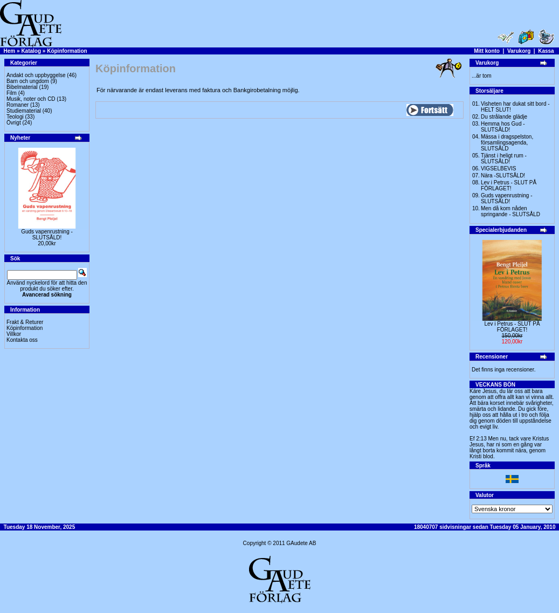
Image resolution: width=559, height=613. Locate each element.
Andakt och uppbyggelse (36, 75)
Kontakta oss (22, 340)
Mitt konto (487, 51)
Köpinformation (67, 51)
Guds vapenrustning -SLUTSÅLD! (47, 234)
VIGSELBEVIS (498, 168)
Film (11, 93)
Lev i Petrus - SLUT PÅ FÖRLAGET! (508, 185)
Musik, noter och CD (31, 99)
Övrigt (13, 123)
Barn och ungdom (27, 81)
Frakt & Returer (24, 322)
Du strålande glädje (504, 117)
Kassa (546, 51)
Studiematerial (23, 111)
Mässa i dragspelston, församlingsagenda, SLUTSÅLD (507, 142)
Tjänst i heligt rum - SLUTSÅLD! (504, 158)
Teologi (15, 117)
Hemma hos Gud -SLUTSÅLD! (503, 127)
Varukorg (518, 51)
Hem (10, 51)
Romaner (17, 105)
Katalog (31, 51)
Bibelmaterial (22, 87)
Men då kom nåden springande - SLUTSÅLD (510, 211)
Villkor (13, 334)
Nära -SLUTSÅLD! (503, 175)
